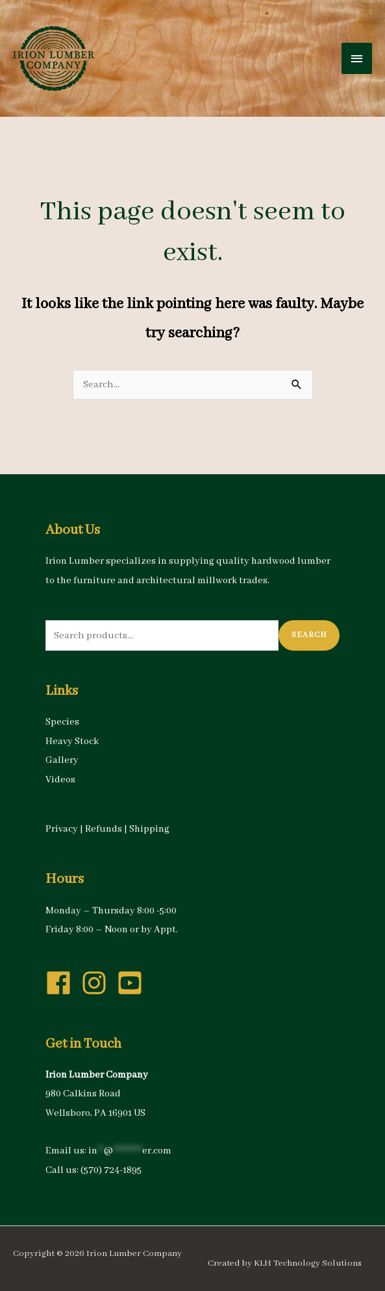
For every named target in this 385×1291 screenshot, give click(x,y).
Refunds (103, 829)
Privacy (61, 829)
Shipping (149, 829)
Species (62, 722)
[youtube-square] (134, 983)
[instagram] (98, 983)
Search (309, 635)
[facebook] (62, 983)
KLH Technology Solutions (308, 1263)
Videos (60, 780)
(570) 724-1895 (111, 1170)
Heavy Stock (72, 741)
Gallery (62, 760)
